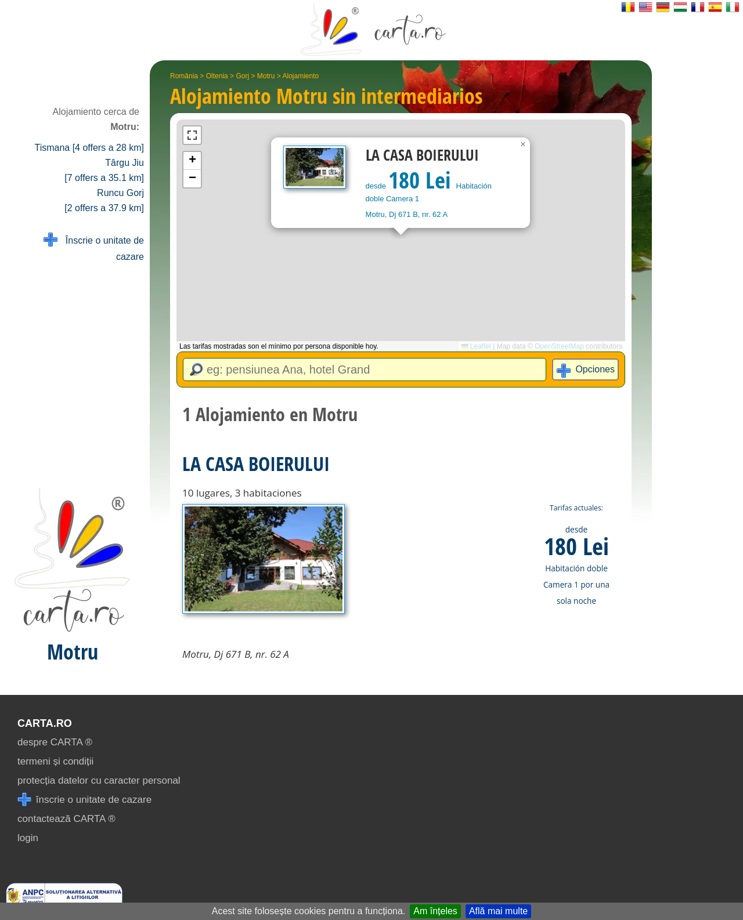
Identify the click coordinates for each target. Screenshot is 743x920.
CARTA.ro (44, 723)
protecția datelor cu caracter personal (99, 780)
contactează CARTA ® (66, 818)
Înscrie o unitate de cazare (94, 247)
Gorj (242, 76)
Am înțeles (435, 911)
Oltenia (217, 76)
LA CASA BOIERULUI (256, 463)
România (184, 76)
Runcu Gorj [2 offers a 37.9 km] (104, 200)
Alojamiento (301, 76)
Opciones (595, 369)
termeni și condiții (55, 761)
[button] (523, 144)
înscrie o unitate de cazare (84, 799)
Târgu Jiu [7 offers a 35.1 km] (104, 170)
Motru (266, 76)
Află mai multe (498, 911)
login (27, 837)
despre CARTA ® (54, 742)
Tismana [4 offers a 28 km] (89, 148)
